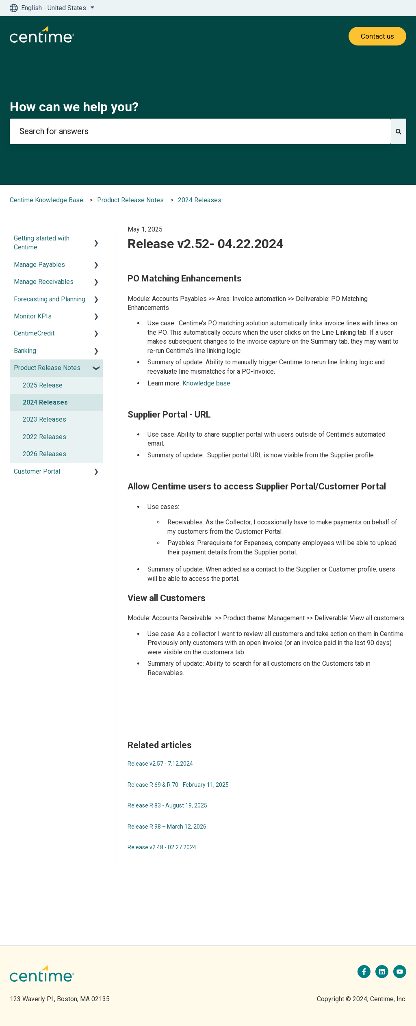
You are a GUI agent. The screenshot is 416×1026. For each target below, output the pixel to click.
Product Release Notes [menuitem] (47, 368)
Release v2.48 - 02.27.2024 (162, 847)
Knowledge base (206, 383)
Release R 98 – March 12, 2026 (167, 826)
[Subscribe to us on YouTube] (399, 971)
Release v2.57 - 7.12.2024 (160, 763)
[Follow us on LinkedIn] (381, 971)
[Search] (398, 131)
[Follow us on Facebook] (364, 971)
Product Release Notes (130, 200)
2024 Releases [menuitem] (45, 402)
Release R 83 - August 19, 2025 (167, 805)
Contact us (377, 36)
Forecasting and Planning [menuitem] (49, 299)
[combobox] (200, 131)
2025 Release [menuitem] (43, 385)
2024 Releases (199, 200)
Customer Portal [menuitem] (37, 471)
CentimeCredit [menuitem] (34, 333)
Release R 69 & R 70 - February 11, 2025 (178, 784)
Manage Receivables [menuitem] (44, 282)
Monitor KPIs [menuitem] (33, 316)
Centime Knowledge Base (46, 200)
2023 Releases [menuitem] (44, 419)
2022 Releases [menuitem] (44, 437)
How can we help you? (74, 107)
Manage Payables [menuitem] (39, 264)
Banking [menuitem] (25, 351)
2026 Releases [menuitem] (44, 454)
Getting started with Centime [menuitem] (41, 242)
